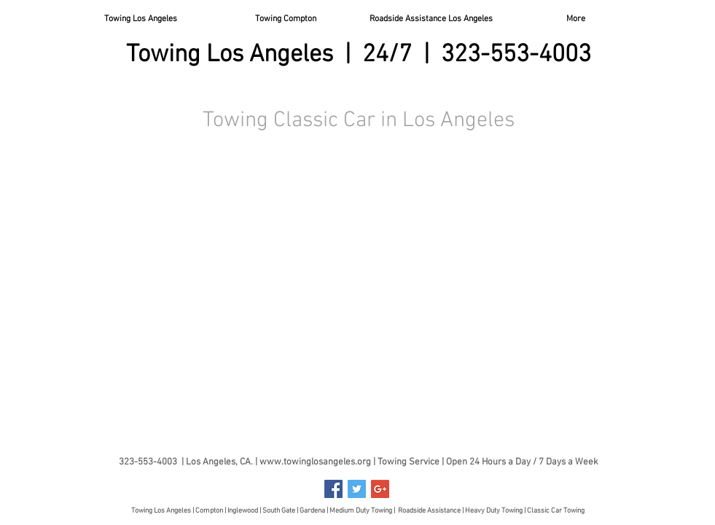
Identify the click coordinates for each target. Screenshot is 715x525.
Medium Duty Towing (360, 511)
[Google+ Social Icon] (380, 489)
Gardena (312, 511)
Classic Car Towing (556, 511)
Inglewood (242, 511)
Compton (209, 511)
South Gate (278, 511)
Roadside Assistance (429, 511)
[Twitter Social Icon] (357, 489)
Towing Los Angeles (161, 511)
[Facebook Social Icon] (333, 489)
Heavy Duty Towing (494, 511)
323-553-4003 (516, 55)
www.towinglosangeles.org (315, 462)
